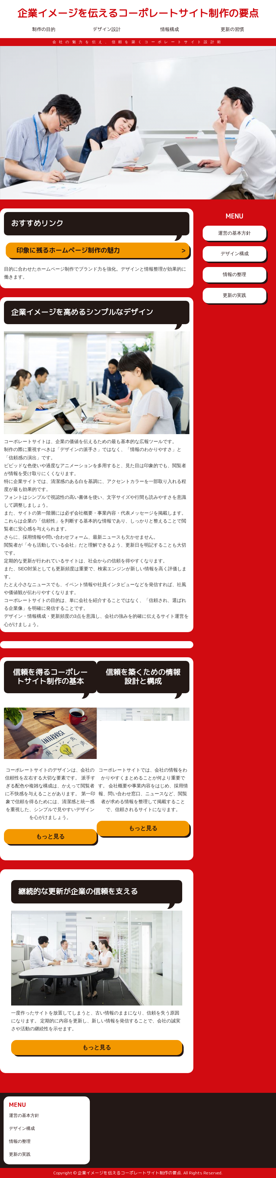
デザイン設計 (107, 29)
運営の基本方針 (234, 233)
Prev (9, 123)
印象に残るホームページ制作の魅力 (68, 250)
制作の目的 (43, 29)
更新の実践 (234, 295)
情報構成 (169, 29)
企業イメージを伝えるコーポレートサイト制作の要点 (138, 13)
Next (266, 123)
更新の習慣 (232, 29)
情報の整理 (234, 274)
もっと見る (50, 836)
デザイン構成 (235, 253)
